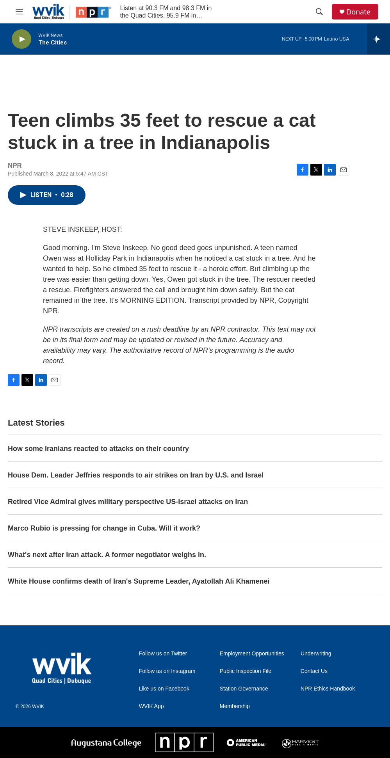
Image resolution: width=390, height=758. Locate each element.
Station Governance (244, 689)
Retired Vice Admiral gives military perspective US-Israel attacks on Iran (128, 502)
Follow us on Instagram (167, 671)
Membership (235, 706)
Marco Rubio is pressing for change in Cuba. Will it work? (104, 528)
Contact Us (314, 671)
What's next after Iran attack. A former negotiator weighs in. (107, 555)
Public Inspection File (245, 671)
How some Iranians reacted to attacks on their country (98, 449)
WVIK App (151, 706)
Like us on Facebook (164, 689)
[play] (21, 39)
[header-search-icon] (319, 11)
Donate (358, 12)
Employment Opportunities (252, 654)
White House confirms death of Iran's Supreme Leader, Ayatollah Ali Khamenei (138, 581)
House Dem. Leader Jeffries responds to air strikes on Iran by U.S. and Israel (136, 475)
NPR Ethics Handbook (328, 689)
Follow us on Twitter (163, 654)
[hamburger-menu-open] (19, 12)
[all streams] (378, 39)
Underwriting (316, 654)
